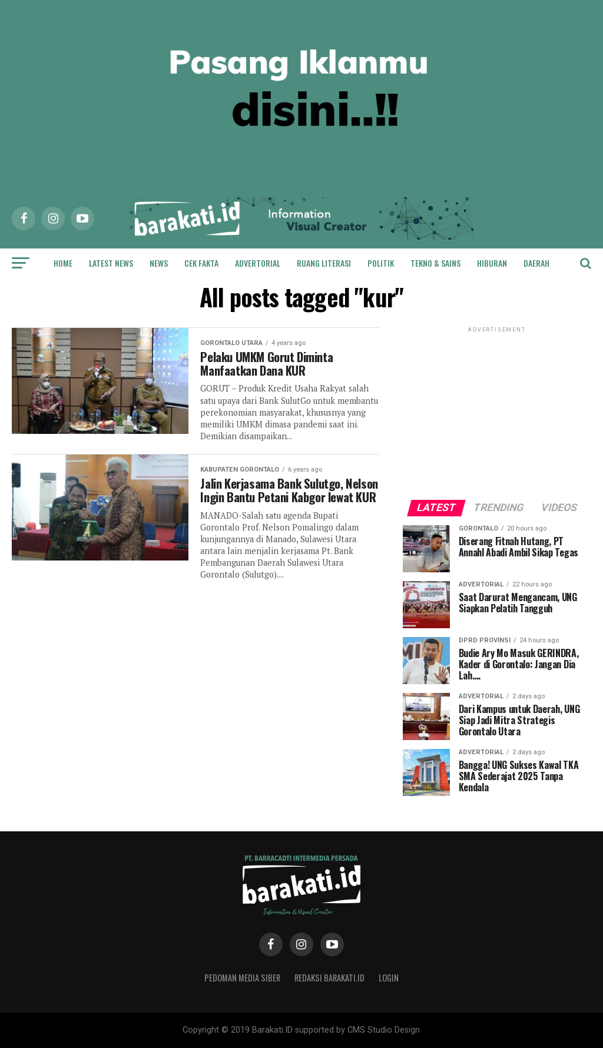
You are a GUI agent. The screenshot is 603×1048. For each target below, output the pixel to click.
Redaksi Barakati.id (329, 977)
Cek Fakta (201, 263)
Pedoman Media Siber (242, 977)
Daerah (536, 263)
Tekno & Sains (435, 263)
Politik (380, 263)
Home (63, 263)
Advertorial (257, 263)
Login (389, 977)
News (159, 263)
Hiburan (492, 263)
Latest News (111, 263)
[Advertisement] (497, 408)
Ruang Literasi (324, 263)
